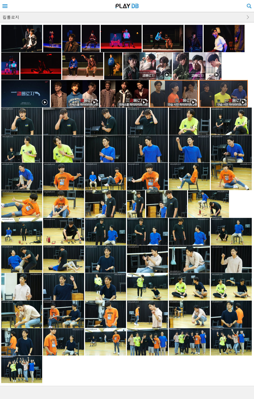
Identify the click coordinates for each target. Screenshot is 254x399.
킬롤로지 (10, 17)
